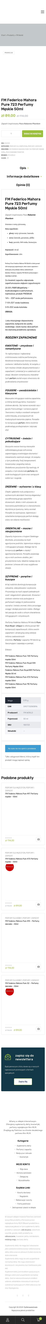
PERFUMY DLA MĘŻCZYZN (18, 146)
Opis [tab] (23, 168)
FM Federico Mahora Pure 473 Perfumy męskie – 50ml (21, 860)
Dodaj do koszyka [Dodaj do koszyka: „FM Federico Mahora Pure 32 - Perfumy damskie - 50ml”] (38, 1029)
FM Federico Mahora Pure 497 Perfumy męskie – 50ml (21, 795)
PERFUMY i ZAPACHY (35, 146)
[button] (23, 1081)
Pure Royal (9, 626)
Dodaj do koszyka (32, 134)
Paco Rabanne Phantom (15, 152)
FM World (11, 155)
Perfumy (7, 263)
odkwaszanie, (10, 1236)
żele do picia (26, 1230)
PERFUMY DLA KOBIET (13, 918)
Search (23, 1320)
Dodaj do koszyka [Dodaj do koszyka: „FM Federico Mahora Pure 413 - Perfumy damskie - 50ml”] (38, 966)
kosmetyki (35, 1124)
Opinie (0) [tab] (23, 185)
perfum (12, 378)
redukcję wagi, (10, 1240)
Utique (19, 626)
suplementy (20, 1124)
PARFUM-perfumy (19, 288)
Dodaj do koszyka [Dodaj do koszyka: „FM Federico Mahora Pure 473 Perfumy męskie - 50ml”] (38, 904)
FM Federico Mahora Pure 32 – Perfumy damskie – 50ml (22, 984)
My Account (7, 1320)
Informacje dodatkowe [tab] (23, 176)
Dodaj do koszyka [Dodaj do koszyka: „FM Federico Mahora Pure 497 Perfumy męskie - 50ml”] (38, 839)
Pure (38, 622)
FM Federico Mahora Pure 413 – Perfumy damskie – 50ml (22, 922)
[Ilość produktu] (11, 134)
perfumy (30, 471)
